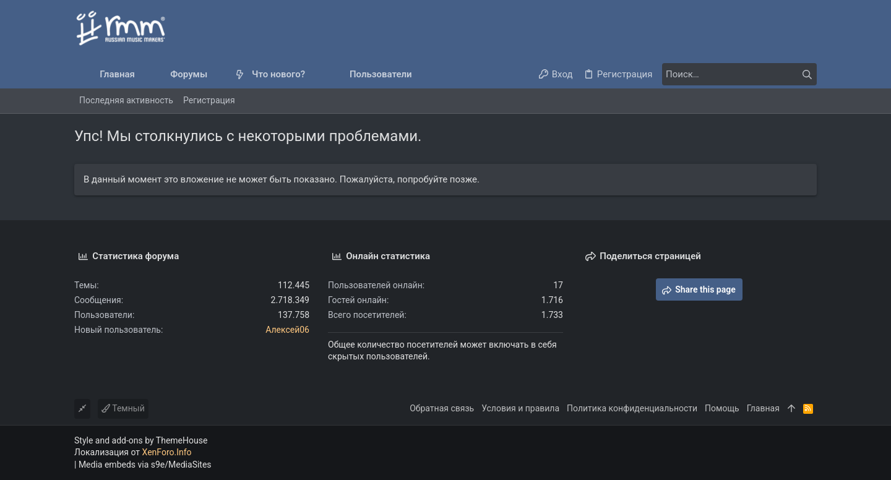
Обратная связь (442, 408)
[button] (217, 74)
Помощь (722, 408)
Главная (763, 408)
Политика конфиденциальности (632, 408)
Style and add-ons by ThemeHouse (140, 440)
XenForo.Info (167, 452)
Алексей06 (287, 330)
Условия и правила (520, 408)
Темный (123, 408)
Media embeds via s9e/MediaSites (145, 464)
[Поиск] (739, 74)
